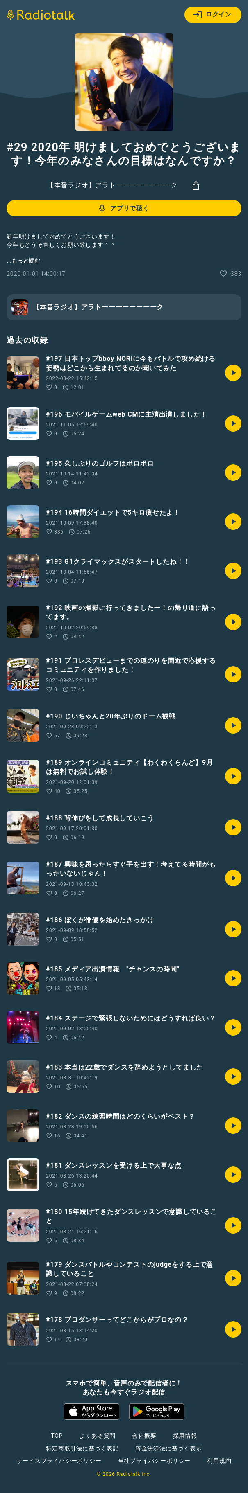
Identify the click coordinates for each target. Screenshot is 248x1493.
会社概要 (144, 1435)
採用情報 (185, 1435)
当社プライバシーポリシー (154, 1460)
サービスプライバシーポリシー (58, 1460)
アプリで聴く (123, 208)
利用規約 (219, 1460)
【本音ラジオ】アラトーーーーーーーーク (112, 185)
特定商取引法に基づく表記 (82, 1448)
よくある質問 (97, 1435)
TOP (57, 1435)
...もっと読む (23, 260)
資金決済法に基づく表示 (168, 1448)
